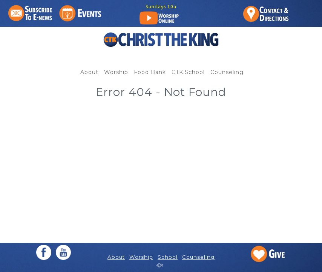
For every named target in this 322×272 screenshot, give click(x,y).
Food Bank (150, 72)
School (168, 257)
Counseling (227, 72)
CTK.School (188, 72)
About (89, 72)
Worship (116, 72)
